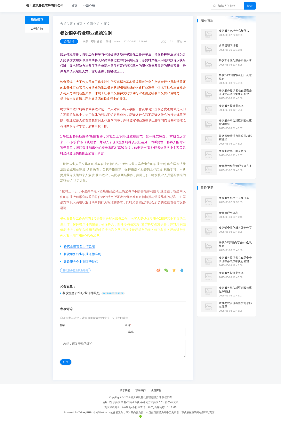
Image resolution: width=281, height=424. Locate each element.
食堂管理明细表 (228, 45)
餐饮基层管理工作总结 (79, 246)
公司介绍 (89, 5)
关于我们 (125, 390)
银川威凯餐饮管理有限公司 (146, 397)
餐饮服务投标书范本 (231, 105)
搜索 (250, 5)
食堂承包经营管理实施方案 (235, 165)
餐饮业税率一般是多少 (232, 151)
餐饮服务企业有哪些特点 (81, 261)
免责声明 (156, 390)
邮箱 (63, 325)
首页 (74, 5)
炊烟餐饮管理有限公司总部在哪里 (235, 137)
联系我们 (140, 390)
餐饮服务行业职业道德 (75, 270)
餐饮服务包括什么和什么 (234, 30)
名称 (128, 325)
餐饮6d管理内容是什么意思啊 (235, 77)
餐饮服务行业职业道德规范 (81, 293)
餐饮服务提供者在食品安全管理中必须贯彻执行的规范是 (235, 92)
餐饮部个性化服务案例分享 (235, 60)
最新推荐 (37, 19)
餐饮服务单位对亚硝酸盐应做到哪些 (235, 122)
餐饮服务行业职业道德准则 (82, 254)
